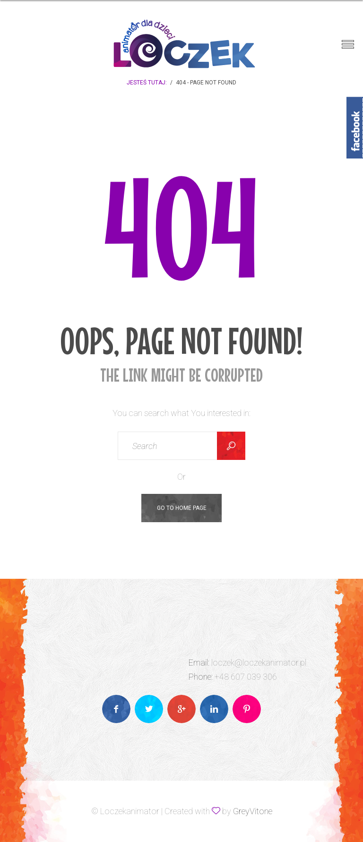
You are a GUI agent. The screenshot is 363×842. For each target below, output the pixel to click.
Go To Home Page (182, 508)
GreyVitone (252, 811)
